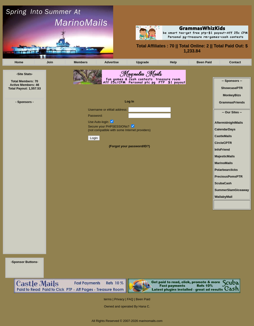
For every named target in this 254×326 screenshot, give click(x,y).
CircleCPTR (223, 143)
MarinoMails (224, 163)
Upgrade (142, 62)
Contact (235, 62)
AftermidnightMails (229, 122)
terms (108, 299)
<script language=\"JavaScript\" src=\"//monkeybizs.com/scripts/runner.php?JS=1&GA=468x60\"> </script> (191, 17)
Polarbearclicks (226, 170)
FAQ (130, 299)
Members (80, 62)
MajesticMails (225, 156)
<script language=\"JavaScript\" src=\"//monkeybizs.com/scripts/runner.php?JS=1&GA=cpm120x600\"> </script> (24, 179)
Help (173, 62)
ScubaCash (223, 183)
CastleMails (223, 136)
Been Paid (204, 62)
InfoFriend (222, 149)
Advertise (112, 62)
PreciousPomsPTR (228, 176)
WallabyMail (223, 196)
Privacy (119, 299)
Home (19, 62)
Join (50, 62)
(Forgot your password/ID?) (129, 146)
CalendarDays (225, 129)
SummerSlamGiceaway (232, 190)
